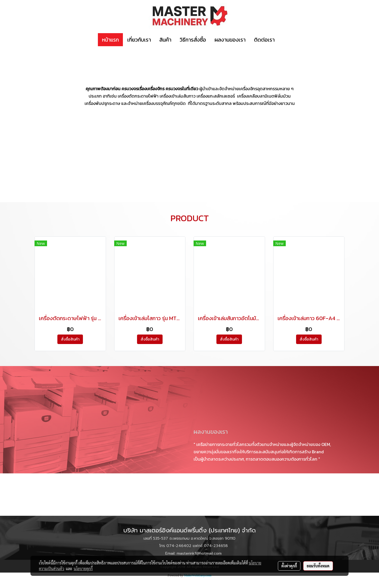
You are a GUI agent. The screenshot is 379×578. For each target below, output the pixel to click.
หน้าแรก (110, 40)
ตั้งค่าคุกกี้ (289, 565)
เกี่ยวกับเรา (139, 40)
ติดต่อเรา (264, 40)
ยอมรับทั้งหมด (318, 565)
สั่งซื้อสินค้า (70, 339)
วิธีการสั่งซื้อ (193, 40)
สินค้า (165, 40)
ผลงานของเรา (230, 40)
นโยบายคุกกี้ (83, 568)
